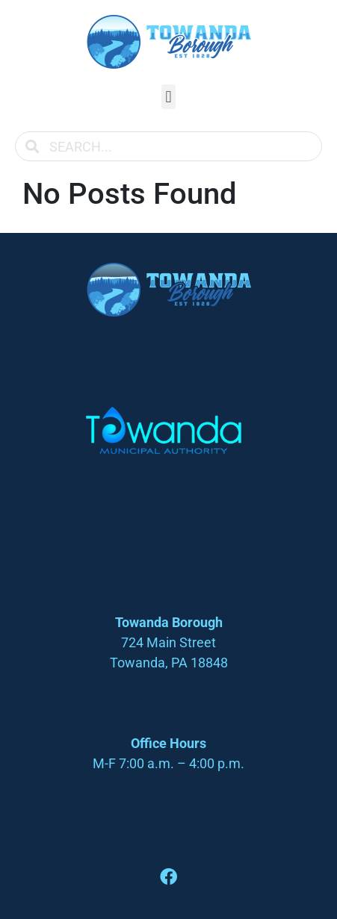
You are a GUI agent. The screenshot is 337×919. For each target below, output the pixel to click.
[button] (168, 96)
